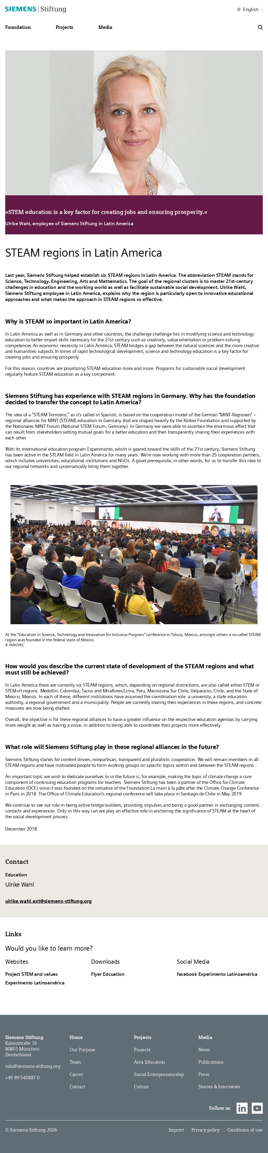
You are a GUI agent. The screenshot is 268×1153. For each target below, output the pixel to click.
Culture (141, 1086)
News (204, 1049)
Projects (143, 1037)
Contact (77, 1086)
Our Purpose (83, 1049)
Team (75, 1062)
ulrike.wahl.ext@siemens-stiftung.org (48, 901)
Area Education (149, 1062)
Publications (211, 1062)
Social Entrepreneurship (159, 1074)
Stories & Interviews (219, 1086)
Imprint (176, 1130)
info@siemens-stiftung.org (32, 1066)
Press (203, 1074)
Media (205, 1037)
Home (76, 1037)
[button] (18, 27)
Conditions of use (245, 1130)
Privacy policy (206, 1130)
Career (76, 1074)
